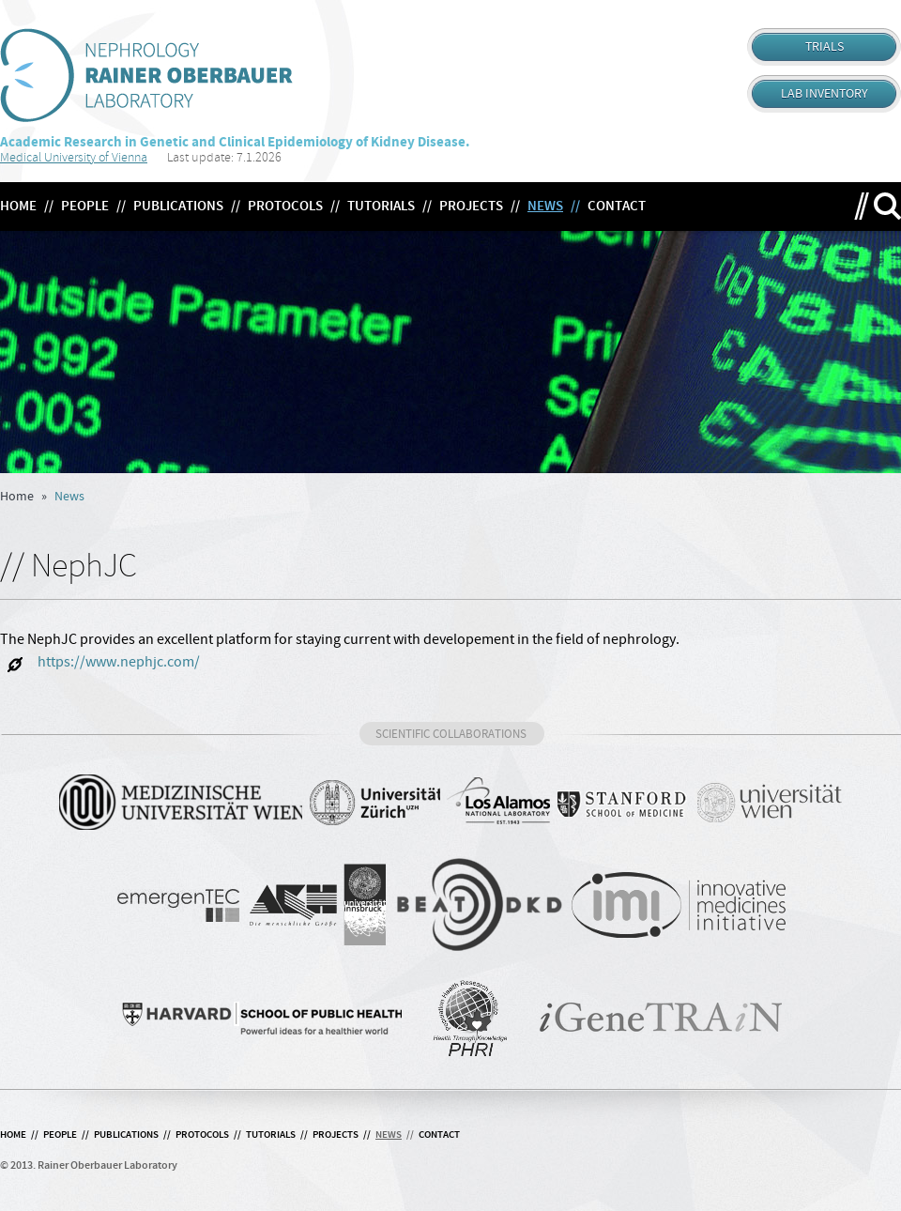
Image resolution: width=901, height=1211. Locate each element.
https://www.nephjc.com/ (100, 663)
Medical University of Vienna (73, 157)
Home (17, 496)
